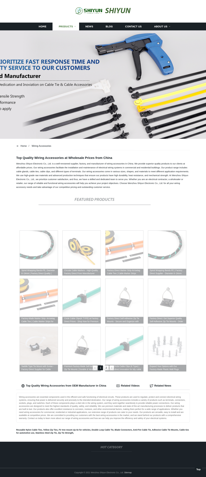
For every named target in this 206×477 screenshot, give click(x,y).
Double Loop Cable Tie (102, 430)
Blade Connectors (123, 430)
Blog (109, 26)
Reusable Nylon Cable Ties (29, 430)
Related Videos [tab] (128, 386)
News (89, 26)
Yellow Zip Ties (50, 430)
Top (198, 469)
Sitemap (128, 472)
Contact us (133, 26)
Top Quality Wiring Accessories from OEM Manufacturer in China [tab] (63, 386)
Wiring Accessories (41, 146)
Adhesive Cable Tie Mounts (165, 430)
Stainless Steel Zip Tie (46, 433)
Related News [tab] (160, 386)
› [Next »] (111, 368)
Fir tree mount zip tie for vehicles (74, 430)
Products (66, 26)
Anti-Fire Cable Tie (142, 430)
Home (42, 26)
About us (160, 26)
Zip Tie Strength (65, 433)
